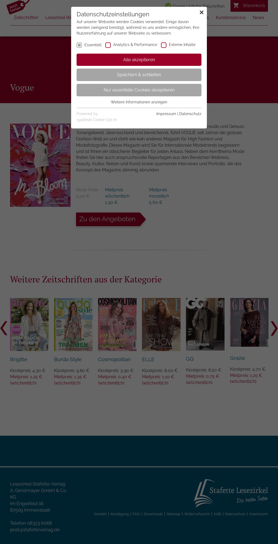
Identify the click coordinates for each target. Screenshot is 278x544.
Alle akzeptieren (139, 59)
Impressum (166, 114)
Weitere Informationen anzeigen (139, 102)
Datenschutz (190, 114)
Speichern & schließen (139, 74)
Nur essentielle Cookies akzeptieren (139, 90)
